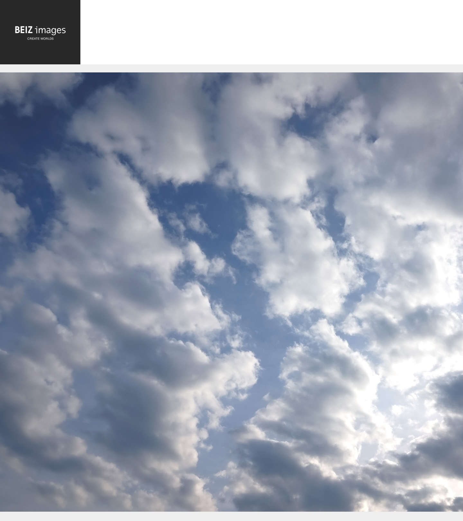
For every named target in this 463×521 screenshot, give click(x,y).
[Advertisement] (272, 33)
